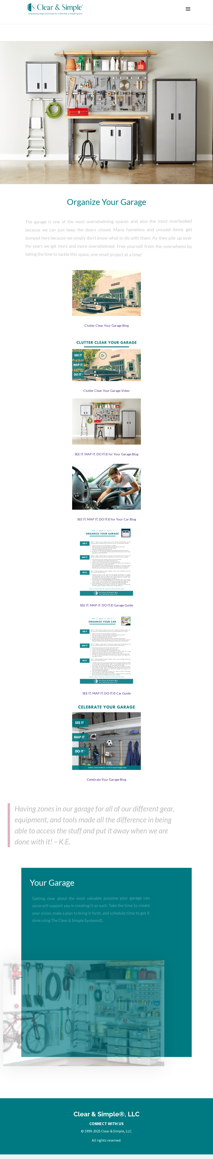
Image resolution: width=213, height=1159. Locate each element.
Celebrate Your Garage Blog (106, 779)
